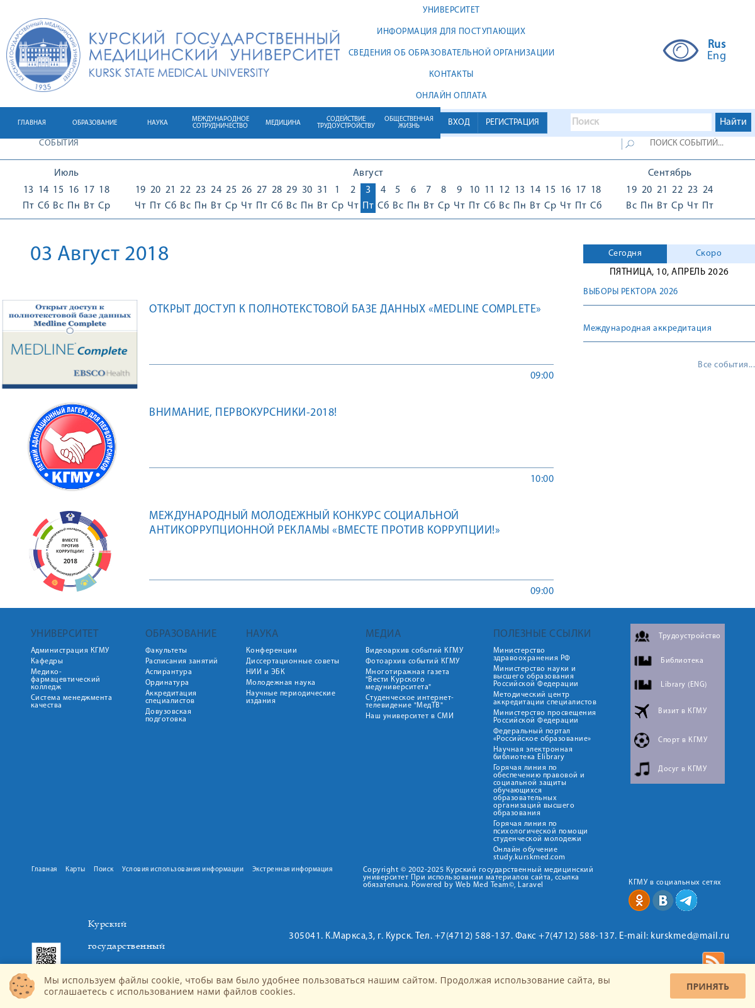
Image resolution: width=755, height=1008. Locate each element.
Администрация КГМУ (70, 651)
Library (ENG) (684, 685)
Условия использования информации (182, 869)
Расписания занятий (181, 661)
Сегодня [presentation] (625, 253)
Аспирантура (169, 672)
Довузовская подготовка (168, 715)
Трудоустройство (690, 636)
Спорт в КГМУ (682, 740)
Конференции (272, 651)
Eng (717, 56)
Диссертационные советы (293, 661)
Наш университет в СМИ (410, 716)
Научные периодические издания (291, 697)
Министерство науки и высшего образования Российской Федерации (536, 676)
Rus (717, 45)
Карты (75, 869)
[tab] (625, 253)
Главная (44, 869)
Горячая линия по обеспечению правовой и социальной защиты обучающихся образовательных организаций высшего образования (539, 790)
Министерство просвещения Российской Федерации (544, 716)
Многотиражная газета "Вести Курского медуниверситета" (408, 679)
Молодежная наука (281, 683)
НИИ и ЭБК (266, 672)
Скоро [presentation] (709, 253)
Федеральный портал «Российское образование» (542, 735)
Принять (707, 986)
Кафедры (47, 661)
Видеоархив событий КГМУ (415, 651)
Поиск (104, 869)
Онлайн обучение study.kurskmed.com (529, 853)
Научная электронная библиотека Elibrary (533, 753)
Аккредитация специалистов (171, 697)
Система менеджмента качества (72, 701)
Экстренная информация (292, 869)
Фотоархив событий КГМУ (413, 661)
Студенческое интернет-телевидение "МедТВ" (410, 701)
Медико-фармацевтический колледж (66, 679)
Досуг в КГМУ (682, 769)
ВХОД (459, 122)
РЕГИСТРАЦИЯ (512, 122)
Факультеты (166, 651)
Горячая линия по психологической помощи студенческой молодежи (540, 831)
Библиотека (682, 661)
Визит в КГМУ (682, 711)
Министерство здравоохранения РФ (532, 654)
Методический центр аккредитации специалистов (545, 698)
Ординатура (167, 683)
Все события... (726, 365)
